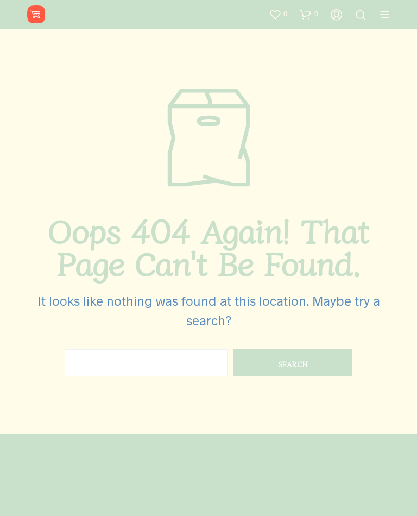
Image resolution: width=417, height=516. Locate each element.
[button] (278, 14)
